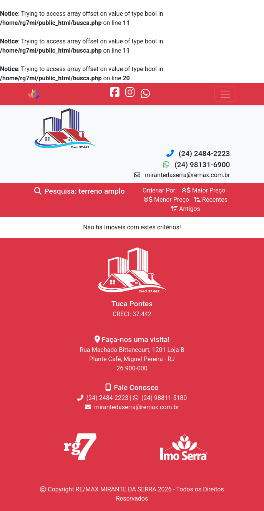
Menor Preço (166, 199)
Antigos (185, 208)
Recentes (210, 199)
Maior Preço (203, 190)
